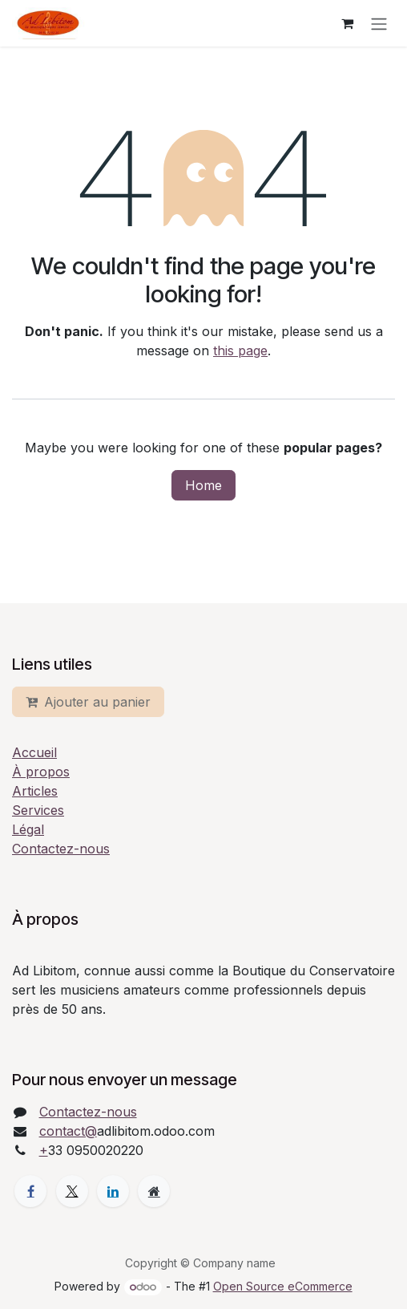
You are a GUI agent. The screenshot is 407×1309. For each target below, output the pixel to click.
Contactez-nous (61, 849)
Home (203, 485)
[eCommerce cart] (347, 23)
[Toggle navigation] (379, 23)
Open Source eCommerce (283, 1286)
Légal (28, 829)
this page (240, 350)
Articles (35, 791)
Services (38, 810)
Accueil (34, 752)
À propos (41, 772)
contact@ (68, 1131)
